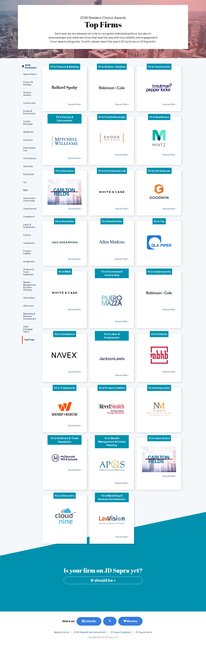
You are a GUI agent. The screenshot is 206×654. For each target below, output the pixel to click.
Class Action (29, 298)
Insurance (28, 140)
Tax (25, 182)
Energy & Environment (29, 112)
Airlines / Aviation (27, 93)
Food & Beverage (28, 122)
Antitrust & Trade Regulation (28, 272)
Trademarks (29, 243)
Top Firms (29, 339)
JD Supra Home (144, 632)
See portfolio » (75, 104)
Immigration (29, 261)
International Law (29, 149)
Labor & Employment (29, 225)
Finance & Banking (28, 83)
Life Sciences (29, 158)
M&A (25, 190)
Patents (27, 235)
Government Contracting (29, 199)
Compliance (28, 216)
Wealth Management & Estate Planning (29, 286)
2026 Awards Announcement (90, 632)
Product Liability (27, 252)
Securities (28, 166)
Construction (29, 103)
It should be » (103, 580)
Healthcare (28, 132)
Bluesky (130, 621)
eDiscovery (28, 306)
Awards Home (30, 74)
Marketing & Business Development (29, 316)
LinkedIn (89, 621)
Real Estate (28, 174)
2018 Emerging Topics (28, 329)
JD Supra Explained (120, 632)
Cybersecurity (30, 208)
